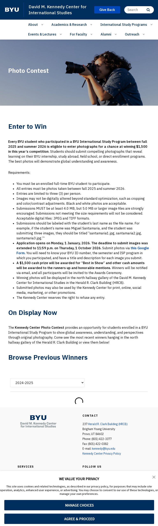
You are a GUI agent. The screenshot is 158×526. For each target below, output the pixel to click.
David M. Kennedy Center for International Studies (58, 9)
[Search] (139, 9)
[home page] (12, 10)
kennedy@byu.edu (103, 448)
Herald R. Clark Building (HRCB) (108, 424)
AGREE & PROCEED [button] (79, 519)
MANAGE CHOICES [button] (79, 505)
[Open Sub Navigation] (42, 24)
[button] (153, 477)
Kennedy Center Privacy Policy (101, 453)
